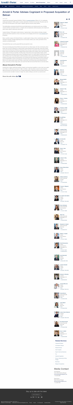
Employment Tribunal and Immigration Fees (20, 402)
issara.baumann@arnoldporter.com (60, 374)
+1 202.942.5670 (63, 135)
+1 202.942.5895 (63, 163)
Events (49, 6)
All (2, 6)
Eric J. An (62, 32)
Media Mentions (11, 6)
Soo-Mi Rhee (63, 117)
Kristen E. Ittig (63, 88)
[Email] (20, 76)
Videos (45, 6)
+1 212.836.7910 (63, 229)
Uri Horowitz (62, 139)
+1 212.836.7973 (63, 75)
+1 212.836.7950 (63, 308)
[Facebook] (18, 76)
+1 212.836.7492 (63, 327)
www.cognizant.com (43, 33)
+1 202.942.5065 (63, 103)
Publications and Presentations (27, 6)
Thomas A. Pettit (63, 107)
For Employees (40, 402)
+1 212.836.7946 (63, 56)
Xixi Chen (62, 51)
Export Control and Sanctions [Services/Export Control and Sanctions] (60, 351)
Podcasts (36, 6)
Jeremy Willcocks (64, 283)
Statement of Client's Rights (6, 402)
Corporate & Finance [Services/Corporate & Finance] (59, 343)
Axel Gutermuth (63, 255)
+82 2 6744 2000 (63, 125)
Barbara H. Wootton (64, 274)
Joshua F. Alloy (63, 157)
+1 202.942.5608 (63, 336)
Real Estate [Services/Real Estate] (57, 361)
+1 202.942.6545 (63, 279)
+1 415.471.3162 (63, 191)
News (6, 6)
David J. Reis (63, 148)
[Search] (70, 2)
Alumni (34, 402)
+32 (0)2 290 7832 (64, 260)
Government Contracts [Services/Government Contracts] (59, 345)
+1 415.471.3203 (63, 239)
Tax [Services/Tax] (56, 354)
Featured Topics (55, 6)
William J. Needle (63, 233)
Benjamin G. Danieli (64, 224)
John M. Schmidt (63, 264)
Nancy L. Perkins (63, 98)
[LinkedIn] (17, 76)
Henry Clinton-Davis (64, 167)
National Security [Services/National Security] (58, 347)
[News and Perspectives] (41, 397)
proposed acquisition (31, 20)
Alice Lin (62, 69)
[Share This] (69, 19)
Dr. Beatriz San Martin (64, 195)
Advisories (18, 6)
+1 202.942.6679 (63, 94)
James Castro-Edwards (65, 312)
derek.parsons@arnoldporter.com (60, 381)
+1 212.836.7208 (63, 298)
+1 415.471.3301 (63, 250)
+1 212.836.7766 (63, 37)
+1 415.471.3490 (63, 210)
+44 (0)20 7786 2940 (64, 201)
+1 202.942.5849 (63, 220)
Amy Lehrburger (63, 205)
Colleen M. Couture (64, 41)
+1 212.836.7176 (63, 144)
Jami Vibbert (62, 302)
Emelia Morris (63, 293)
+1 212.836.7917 (63, 66)
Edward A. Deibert (64, 22)
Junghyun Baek (63, 129)
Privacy (30, 402)
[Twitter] (36, 397)
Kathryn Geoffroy (64, 176)
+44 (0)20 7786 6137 (64, 172)
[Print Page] (67, 19)
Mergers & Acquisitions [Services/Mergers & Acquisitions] (59, 363)
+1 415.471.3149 (63, 28)
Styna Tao (62, 214)
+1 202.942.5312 (63, 124)
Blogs (41, 6)
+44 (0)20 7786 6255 (64, 270)
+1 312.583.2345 (63, 182)
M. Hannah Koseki (64, 321)
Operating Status (47, 402)
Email (61, 26)
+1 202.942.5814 (63, 251)
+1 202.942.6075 (63, 113)
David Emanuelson (64, 243)
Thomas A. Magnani (64, 186)
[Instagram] (33, 397)
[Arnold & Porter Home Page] (8, 2)
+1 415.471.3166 (63, 154)
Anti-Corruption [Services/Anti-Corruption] (58, 349)
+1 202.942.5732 (63, 47)
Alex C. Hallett (63, 331)
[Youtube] (38, 397)
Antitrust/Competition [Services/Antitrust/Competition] (59, 356)
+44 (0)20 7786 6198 (64, 317)
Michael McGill (63, 79)
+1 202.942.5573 (63, 84)
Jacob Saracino (63, 60)
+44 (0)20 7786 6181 (64, 289)
